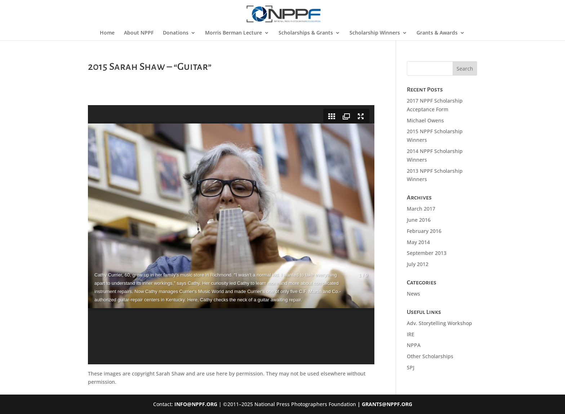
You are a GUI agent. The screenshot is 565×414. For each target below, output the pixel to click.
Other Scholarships (430, 356)
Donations (175, 33)
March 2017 (421, 208)
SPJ (410, 367)
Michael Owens (425, 120)
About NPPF (139, 33)
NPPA (414, 345)
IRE (410, 334)
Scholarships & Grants (306, 33)
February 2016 (424, 231)
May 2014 (418, 242)
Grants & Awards (437, 33)
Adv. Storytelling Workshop (439, 323)
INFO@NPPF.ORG (195, 404)
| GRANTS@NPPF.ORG (384, 404)
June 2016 (419, 219)
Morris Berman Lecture (233, 33)
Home (107, 33)
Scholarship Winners (375, 33)
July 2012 (417, 264)
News (413, 293)
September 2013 (426, 252)
